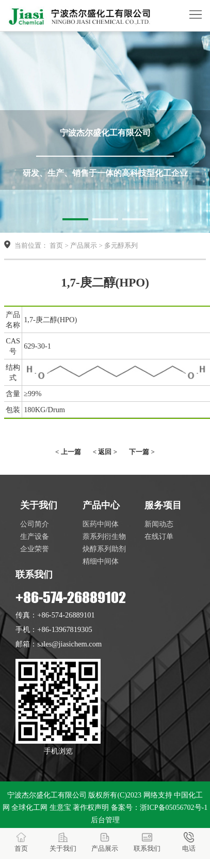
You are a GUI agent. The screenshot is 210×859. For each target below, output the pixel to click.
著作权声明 (91, 807)
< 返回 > (105, 452)
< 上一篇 (68, 452)
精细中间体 (101, 561)
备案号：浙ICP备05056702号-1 (159, 807)
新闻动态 (158, 524)
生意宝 (60, 807)
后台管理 (105, 820)
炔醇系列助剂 (104, 549)
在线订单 (158, 536)
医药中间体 (101, 524)
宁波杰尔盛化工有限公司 (47, 795)
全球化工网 (29, 807)
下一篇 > (142, 452)
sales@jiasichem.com (69, 644)
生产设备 (34, 536)
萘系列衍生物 (104, 536)
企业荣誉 (34, 549)
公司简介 (34, 524)
